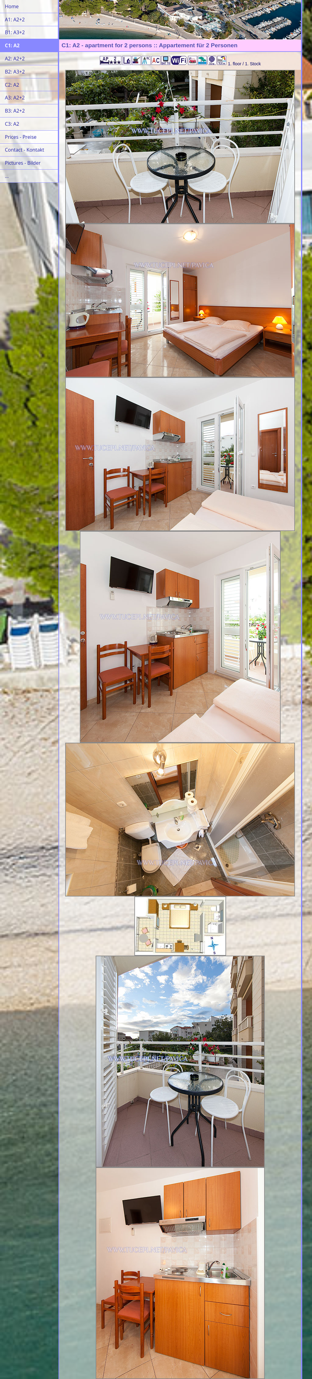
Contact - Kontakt (24, 149)
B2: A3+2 (15, 71)
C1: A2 (12, 45)
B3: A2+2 (15, 110)
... (7, 176)
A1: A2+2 (15, 19)
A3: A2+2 (15, 97)
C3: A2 (12, 123)
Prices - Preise (21, 137)
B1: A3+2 (15, 32)
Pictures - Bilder (23, 163)
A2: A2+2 (15, 58)
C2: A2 (12, 84)
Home (12, 6)
